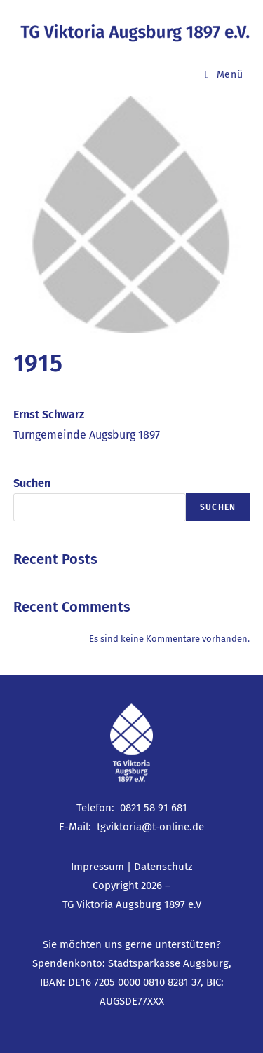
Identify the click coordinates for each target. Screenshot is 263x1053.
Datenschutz (163, 866)
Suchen (31, 483)
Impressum (97, 866)
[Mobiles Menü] (224, 74)
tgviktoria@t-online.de (150, 826)
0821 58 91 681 (153, 807)
